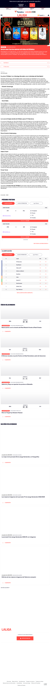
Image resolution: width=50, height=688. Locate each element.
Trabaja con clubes (39, 681)
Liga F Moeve (36, 203)
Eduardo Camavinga (7, 86)
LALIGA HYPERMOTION (22, 203)
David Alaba (5, 100)
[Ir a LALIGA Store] (25, 12)
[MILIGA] (48, 15)
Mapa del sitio (15, 681)
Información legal (26, 683)
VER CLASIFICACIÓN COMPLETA (25, 292)
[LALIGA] (22, 15)
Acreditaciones (22, 681)
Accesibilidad (19, 683)
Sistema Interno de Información (9, 683)
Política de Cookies (21, 685)
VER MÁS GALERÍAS (5, 587)
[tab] (8, 203)
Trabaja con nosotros (30, 681)
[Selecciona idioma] (41, 15)
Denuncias (9, 681)
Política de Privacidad (35, 683)
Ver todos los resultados (41, 243)
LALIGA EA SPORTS (8, 203)
